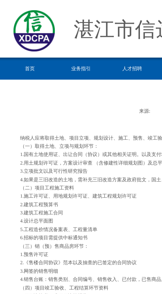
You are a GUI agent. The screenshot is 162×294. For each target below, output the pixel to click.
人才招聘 (132, 68)
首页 (30, 68)
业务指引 (81, 68)
